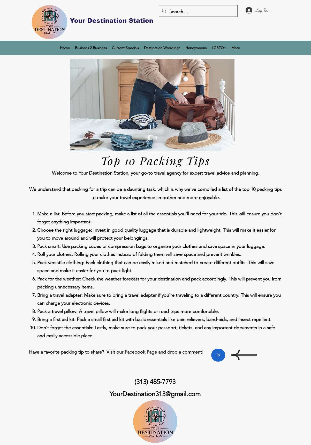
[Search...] (197, 11)
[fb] (218, 355)
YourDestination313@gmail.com (155, 394)
